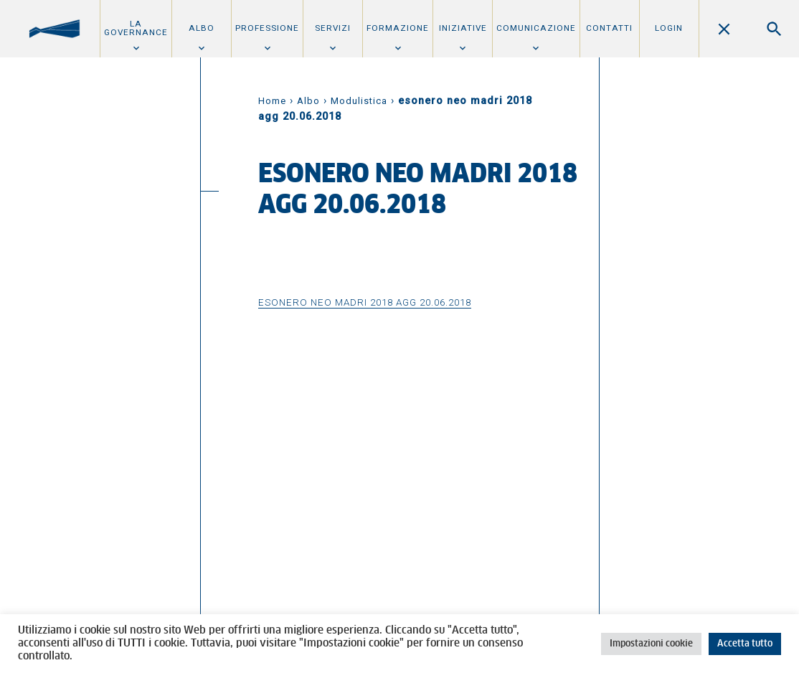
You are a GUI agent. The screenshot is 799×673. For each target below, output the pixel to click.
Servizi (333, 28)
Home (272, 100)
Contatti (609, 28)
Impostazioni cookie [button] (651, 644)
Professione (267, 28)
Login (669, 28)
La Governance (136, 28)
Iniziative (463, 28)
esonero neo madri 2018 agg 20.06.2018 (364, 302)
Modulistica (359, 100)
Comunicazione (536, 28)
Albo (201, 28)
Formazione (398, 28)
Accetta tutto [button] (744, 644)
